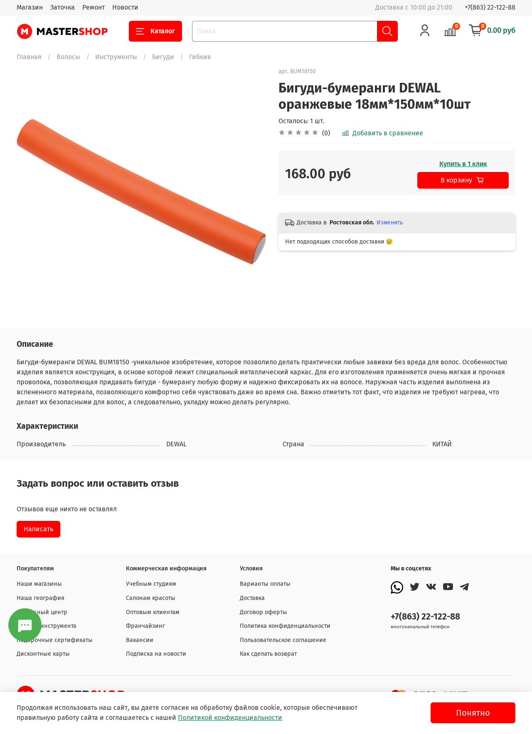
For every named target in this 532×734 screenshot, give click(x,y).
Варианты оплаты (265, 583)
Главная (29, 57)
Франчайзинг (145, 625)
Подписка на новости (156, 653)
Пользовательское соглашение (283, 640)
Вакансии (139, 640)
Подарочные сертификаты (55, 640)
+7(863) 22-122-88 (490, 7)
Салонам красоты (150, 598)
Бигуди (163, 57)
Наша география (40, 598)
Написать (38, 529)
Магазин (30, 7)
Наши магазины (39, 583)
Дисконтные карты (43, 653)
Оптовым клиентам (153, 612)
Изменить (390, 222)
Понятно (473, 713)
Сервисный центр (42, 612)
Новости (125, 7)
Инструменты (116, 57)
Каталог (155, 31)
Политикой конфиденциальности (230, 718)
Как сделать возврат (268, 653)
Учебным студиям (151, 583)
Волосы (68, 57)
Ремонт (93, 7)
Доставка (252, 598)
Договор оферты (263, 612)
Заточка (62, 7)
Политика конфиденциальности (285, 625)
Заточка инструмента (46, 625)
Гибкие (200, 57)
